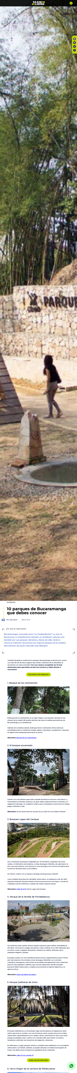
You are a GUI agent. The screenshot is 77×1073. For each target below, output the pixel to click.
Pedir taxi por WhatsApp (38, 1060)
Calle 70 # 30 (21, 889)
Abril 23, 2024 (26, 620)
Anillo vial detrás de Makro (26, 974)
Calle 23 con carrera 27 (24, 1055)
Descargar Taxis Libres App (38, 674)
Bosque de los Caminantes (26, 738)
